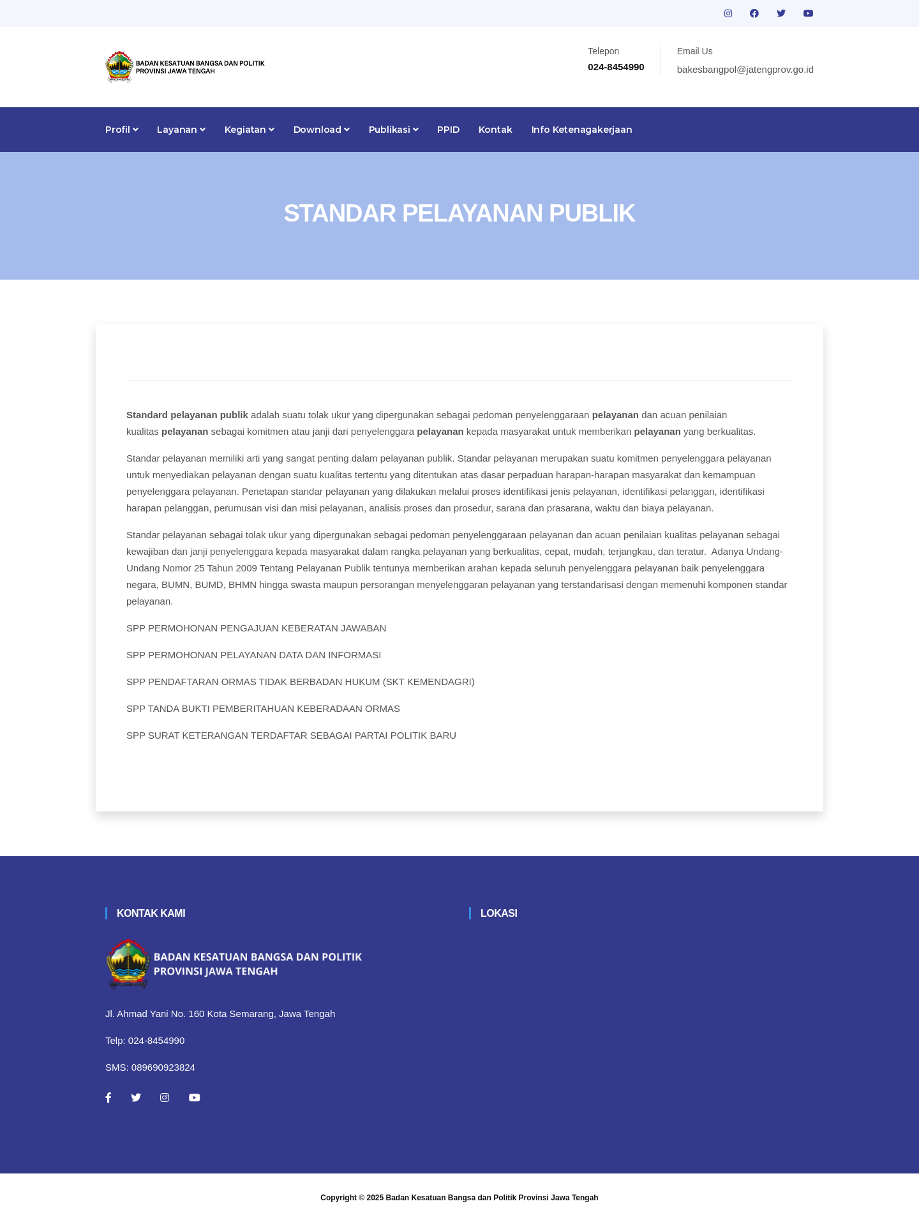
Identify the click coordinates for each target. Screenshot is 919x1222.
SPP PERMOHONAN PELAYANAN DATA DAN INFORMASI (254, 654)
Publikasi (394, 129)
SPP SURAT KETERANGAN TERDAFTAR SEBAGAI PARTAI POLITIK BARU (291, 735)
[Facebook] (108, 1097)
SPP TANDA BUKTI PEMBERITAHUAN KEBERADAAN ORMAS (263, 708)
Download (322, 129)
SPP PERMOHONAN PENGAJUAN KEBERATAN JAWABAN (256, 627)
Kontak (495, 129)
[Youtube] (195, 1097)
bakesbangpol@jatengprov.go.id (745, 69)
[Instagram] (164, 1097)
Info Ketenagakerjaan (582, 129)
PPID (448, 129)
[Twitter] (136, 1097)
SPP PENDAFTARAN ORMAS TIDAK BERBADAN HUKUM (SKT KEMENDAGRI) (300, 681)
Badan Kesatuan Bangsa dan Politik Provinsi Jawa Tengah (492, 1197)
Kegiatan (249, 129)
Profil (121, 129)
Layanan (181, 129)
